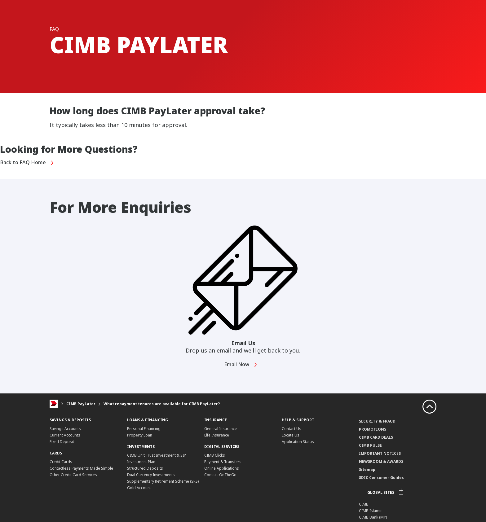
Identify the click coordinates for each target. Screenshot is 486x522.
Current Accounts (65, 434)
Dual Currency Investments (151, 474)
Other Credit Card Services (73, 474)
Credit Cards (61, 461)
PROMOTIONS (372, 429)
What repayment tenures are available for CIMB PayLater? (162, 403)
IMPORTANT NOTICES (380, 453)
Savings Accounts (65, 428)
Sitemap (367, 469)
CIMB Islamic (370, 510)
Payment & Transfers (222, 461)
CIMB (364, 504)
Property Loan (139, 434)
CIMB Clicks (214, 455)
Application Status (298, 441)
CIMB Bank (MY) (373, 517)
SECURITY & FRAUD (377, 420)
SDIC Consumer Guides (381, 477)
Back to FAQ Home (29, 163)
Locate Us (290, 434)
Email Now (242, 364)
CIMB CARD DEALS (376, 437)
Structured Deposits (145, 468)
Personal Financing (144, 428)
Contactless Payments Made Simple (81, 468)
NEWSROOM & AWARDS (381, 461)
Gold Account (139, 487)
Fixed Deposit (62, 441)
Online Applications (221, 468)
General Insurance (220, 428)
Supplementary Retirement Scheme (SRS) (163, 481)
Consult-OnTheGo (220, 474)
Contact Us (291, 428)
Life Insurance (216, 434)
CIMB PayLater (80, 403)
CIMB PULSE (370, 445)
